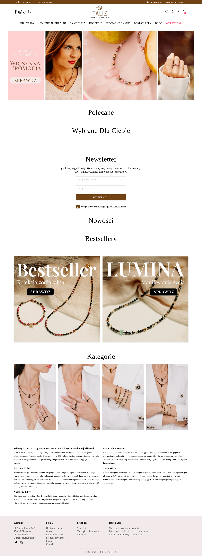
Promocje (81, 534)
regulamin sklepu (98, 207)
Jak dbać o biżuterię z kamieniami (126, 534)
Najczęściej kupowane (88, 531)
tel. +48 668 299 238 (24, 534)
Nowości (81, 528)
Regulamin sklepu (55, 534)
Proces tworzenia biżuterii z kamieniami (129, 531)
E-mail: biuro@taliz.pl (25, 538)
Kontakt (50, 544)
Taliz (95, 552)
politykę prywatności (116, 207)
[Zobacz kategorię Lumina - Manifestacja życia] (145, 299)
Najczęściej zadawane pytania (124, 528)
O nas (49, 531)
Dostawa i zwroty (55, 528)
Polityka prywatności (56, 538)
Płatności (50, 541)
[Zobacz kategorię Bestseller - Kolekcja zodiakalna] (57, 299)
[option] (101, 65)
